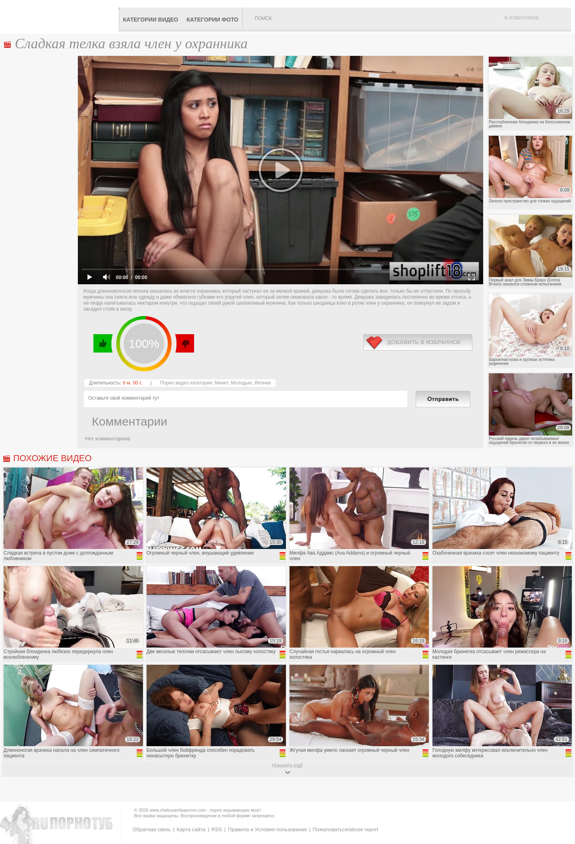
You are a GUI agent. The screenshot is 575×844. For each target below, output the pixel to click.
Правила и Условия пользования (267, 829)
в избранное (417, 342)
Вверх (559, 792)
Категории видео (150, 19)
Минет (221, 383)
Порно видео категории (186, 383)
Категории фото (212, 19)
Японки (262, 383)
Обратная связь (152, 829)
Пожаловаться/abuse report (345, 829)
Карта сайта (190, 829)
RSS (216, 829)
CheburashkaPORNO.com (61, 17)
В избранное (521, 18)
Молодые (241, 383)
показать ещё (287, 766)
